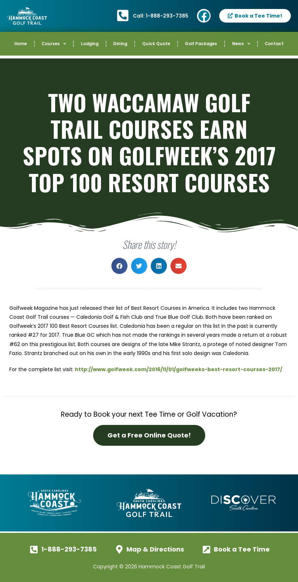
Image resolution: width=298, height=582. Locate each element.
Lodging (89, 44)
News (241, 43)
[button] (119, 266)
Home (20, 44)
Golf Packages (201, 44)
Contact (274, 44)
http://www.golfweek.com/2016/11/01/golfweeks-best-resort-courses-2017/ (178, 369)
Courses (54, 43)
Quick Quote (156, 44)
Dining (120, 44)
